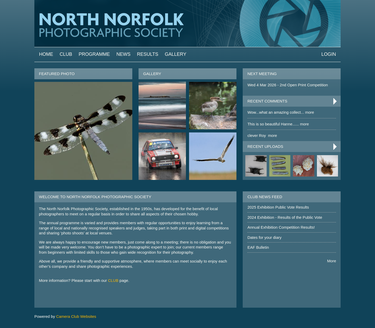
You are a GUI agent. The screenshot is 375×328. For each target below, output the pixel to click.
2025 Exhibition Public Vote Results (278, 207)
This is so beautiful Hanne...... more (278, 124)
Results (147, 54)
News (123, 54)
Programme (94, 54)
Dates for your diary (264, 237)
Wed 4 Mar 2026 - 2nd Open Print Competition (287, 85)
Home (46, 54)
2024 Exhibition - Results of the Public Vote (284, 217)
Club (66, 54)
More (331, 261)
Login (328, 54)
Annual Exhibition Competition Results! (281, 227)
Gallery (175, 54)
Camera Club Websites (76, 316)
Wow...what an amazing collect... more (280, 112)
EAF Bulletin (258, 247)
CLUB (113, 280)
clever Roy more (262, 135)
